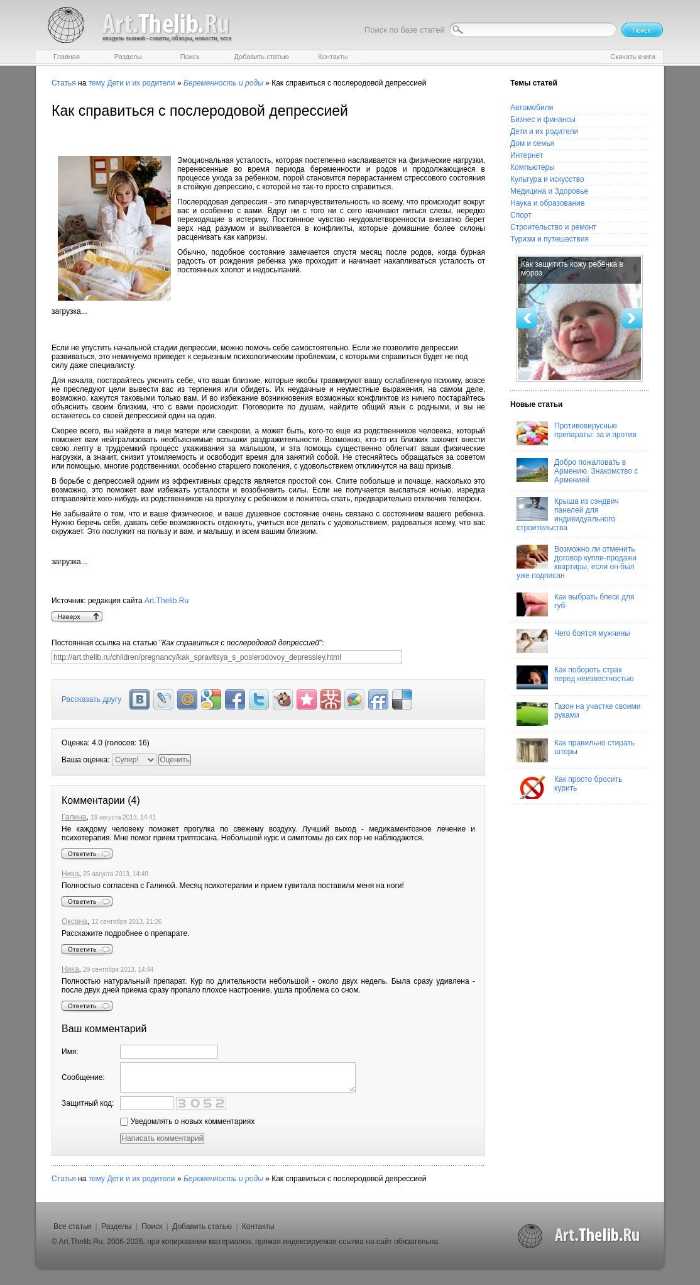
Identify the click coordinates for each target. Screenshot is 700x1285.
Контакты (258, 1226)
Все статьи (72, 1226)
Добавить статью (202, 1226)
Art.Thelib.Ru (167, 600)
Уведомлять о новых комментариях (187, 1121)
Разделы (116, 1226)
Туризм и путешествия (549, 239)
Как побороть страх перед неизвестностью (575, 677)
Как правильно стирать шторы (576, 750)
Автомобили (531, 107)
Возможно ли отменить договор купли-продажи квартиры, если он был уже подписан (577, 562)
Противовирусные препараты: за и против (577, 433)
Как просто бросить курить (569, 787)
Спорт (521, 215)
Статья (64, 83)
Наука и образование (547, 203)
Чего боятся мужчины (573, 641)
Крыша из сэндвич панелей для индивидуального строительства (568, 514)
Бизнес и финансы (543, 119)
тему (97, 83)
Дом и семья (532, 143)
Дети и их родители (141, 83)
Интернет (526, 155)
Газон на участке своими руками (578, 714)
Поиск (151, 1226)
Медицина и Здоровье (549, 191)
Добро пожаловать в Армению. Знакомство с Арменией (577, 471)
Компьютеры (532, 167)
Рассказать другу (91, 699)
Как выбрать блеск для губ (575, 604)
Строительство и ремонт (553, 227)
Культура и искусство (547, 179)
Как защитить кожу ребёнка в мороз (572, 268)
